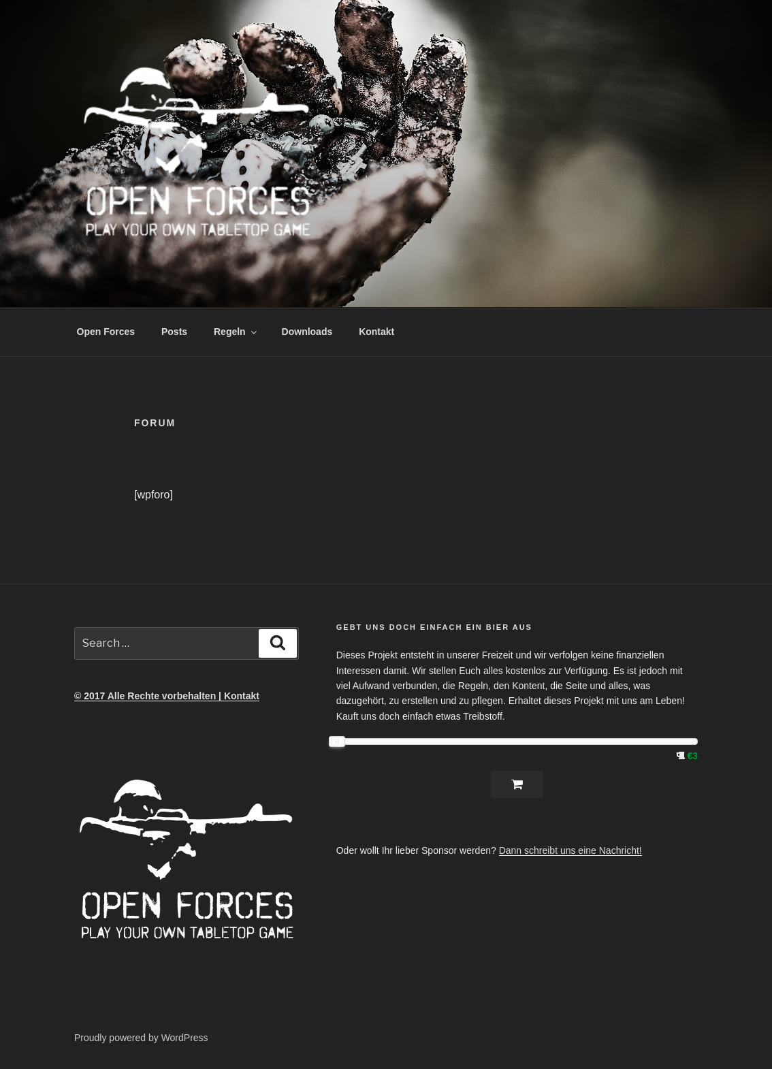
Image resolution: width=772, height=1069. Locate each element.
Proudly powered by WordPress (141, 1037)
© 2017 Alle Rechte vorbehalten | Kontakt (166, 695)
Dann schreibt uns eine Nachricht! (570, 850)
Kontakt (376, 331)
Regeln (236, 331)
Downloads (307, 331)
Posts (174, 331)
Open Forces (106, 331)
